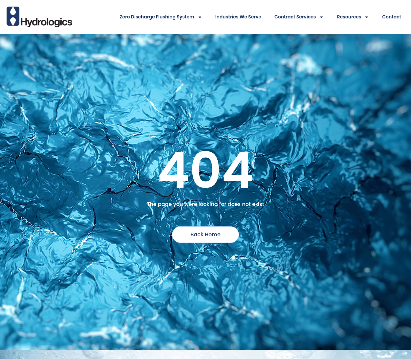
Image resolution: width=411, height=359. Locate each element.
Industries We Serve (238, 16)
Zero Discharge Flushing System (160, 17)
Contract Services (299, 17)
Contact (391, 16)
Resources (353, 17)
